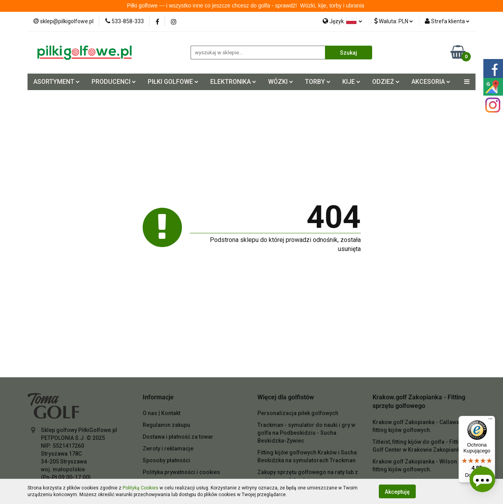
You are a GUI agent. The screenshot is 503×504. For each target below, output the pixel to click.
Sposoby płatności (166, 460)
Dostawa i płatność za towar (178, 437)
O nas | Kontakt (161, 413)
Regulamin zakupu (166, 425)
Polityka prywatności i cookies (181, 472)
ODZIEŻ (386, 81)
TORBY (317, 81)
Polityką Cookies (140, 488)
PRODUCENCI (114, 81)
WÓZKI (280, 81)
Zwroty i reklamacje (168, 448)
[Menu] (490, 420)
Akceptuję (397, 491)
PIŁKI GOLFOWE (173, 81)
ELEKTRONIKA (233, 81)
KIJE (351, 81)
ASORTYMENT (56, 81)
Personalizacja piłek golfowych (297, 413)
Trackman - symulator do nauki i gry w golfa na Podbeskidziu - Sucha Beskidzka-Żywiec (306, 433)
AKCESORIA (430, 81)
